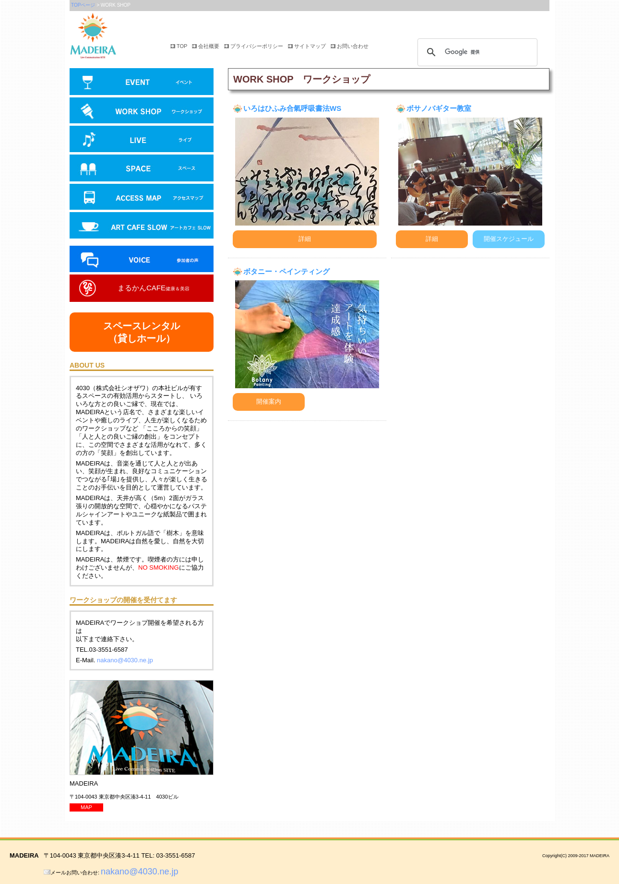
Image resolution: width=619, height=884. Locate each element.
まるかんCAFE (154, 288)
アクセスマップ (142, 197)
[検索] (476, 52)
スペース (142, 169)
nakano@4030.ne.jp (125, 660)
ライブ (142, 140)
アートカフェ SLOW (142, 229)
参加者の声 (142, 260)
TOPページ (83, 5)
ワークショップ (142, 111)
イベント (142, 82)
